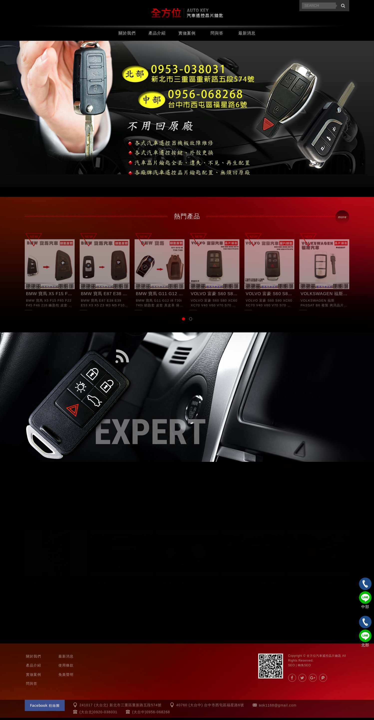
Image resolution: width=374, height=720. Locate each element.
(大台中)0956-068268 (151, 714)
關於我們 (127, 35)
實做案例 (187, 35)
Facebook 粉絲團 (45, 707)
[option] (187, 116)
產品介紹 (157, 35)
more (342, 219)
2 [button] (190, 321)
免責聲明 (66, 677)
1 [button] (183, 321)
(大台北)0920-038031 (98, 714)
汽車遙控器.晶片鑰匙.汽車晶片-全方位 (187, 14)
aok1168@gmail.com (278, 708)
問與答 (216, 35)
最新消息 (247, 35)
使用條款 (66, 668)
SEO (291, 667)
